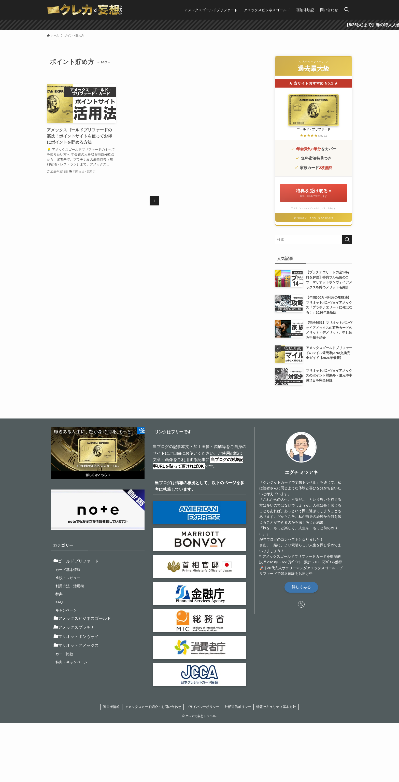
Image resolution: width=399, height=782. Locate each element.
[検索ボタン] (346, 10)
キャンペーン (70, 629)
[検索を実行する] (347, 239)
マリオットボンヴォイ (79, 664)
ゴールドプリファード (79, 563)
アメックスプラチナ (77, 652)
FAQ (63, 618)
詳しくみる (301, 587)
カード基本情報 (72, 574)
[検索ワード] (313, 239)
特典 (63, 607)
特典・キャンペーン (76, 699)
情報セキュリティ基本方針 (276, 721)
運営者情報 (111, 721)
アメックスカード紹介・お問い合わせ (153, 721)
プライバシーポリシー (202, 721)
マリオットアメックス (79, 676)
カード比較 (69, 688)
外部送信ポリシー (238, 721)
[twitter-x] (301, 604)
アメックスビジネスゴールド (85, 640)
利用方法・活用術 (74, 596)
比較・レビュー (72, 585)
